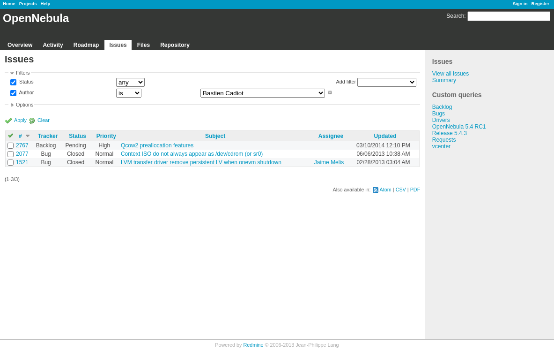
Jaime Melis (329, 162)
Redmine (253, 345)
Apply (20, 120)
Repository (175, 45)
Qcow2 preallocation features (157, 145)
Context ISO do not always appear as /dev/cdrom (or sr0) (192, 154)
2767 (22, 145)
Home (9, 3)
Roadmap (86, 45)
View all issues (450, 73)
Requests (444, 140)
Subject (215, 136)
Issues (117, 45)
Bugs (438, 113)
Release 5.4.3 (449, 133)
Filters (23, 73)
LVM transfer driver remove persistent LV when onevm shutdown (201, 162)
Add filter (346, 81)
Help (46, 3)
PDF (415, 189)
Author (26, 92)
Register (540, 3)
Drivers (441, 120)
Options (24, 104)
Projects (28, 3)
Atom (385, 189)
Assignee (330, 136)
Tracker (48, 136)
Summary (444, 80)
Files (143, 45)
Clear (43, 120)
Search (455, 16)
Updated (385, 136)
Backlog (442, 107)
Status (26, 82)
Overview (19, 45)
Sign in (520, 3)
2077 (22, 154)
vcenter (441, 146)
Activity (53, 45)
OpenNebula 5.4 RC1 (459, 126)
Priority (106, 136)
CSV (401, 189)
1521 (22, 162)
